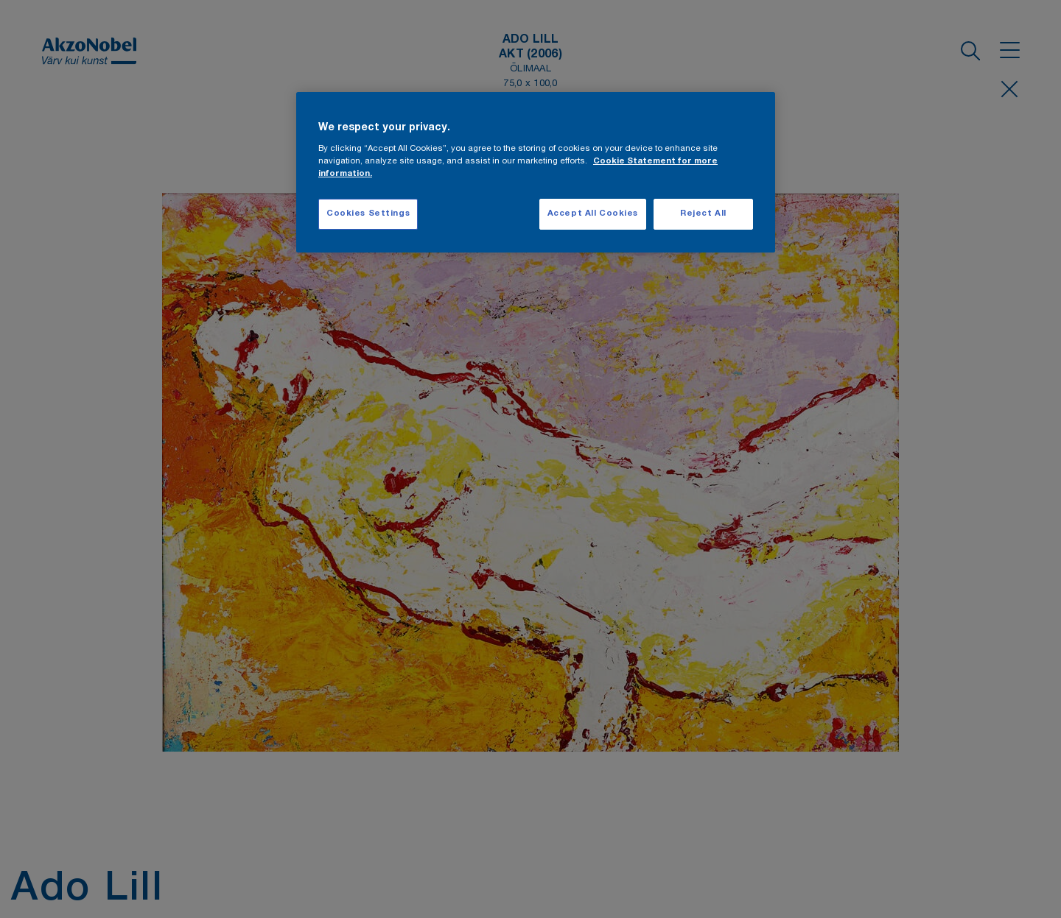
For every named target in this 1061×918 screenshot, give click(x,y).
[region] (535, 172)
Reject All (703, 214)
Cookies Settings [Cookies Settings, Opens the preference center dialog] (368, 214)
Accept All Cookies (592, 214)
